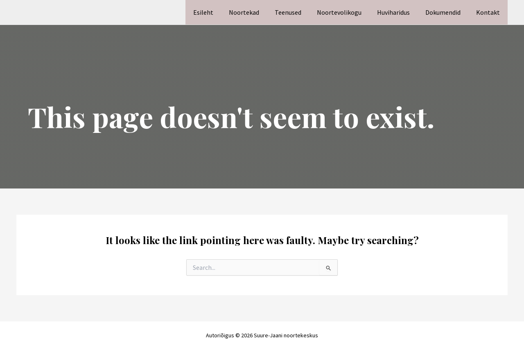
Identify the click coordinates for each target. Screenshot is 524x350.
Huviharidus (399, 12)
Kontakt (489, 12)
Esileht (219, 12)
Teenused (299, 12)
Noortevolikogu (347, 12)
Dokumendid (446, 12)
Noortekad (257, 12)
